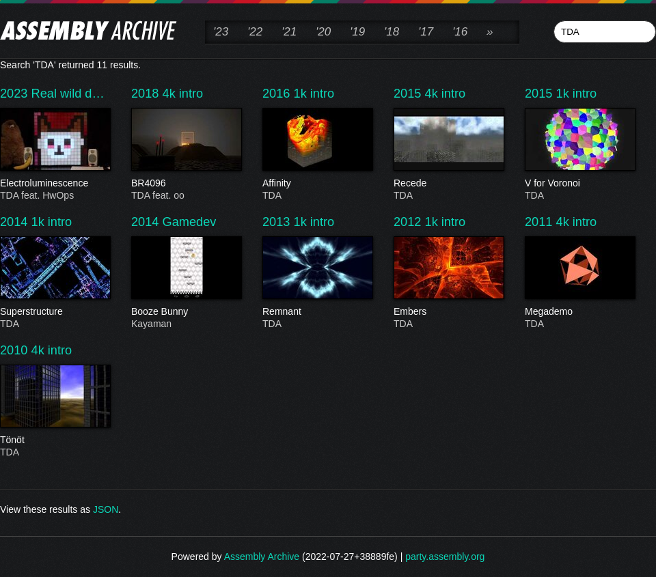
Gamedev (190, 222)
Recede (448, 183)
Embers (448, 312)
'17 (425, 31)
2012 (409, 222)
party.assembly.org (444, 556)
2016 (278, 93)
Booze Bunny (186, 312)
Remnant (317, 312)
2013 (278, 222)
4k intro (183, 93)
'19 (357, 31)
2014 (15, 222)
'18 (391, 31)
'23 (220, 31)
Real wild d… (68, 93)
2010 (15, 350)
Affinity (317, 183)
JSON (105, 509)
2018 (147, 93)
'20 (323, 31)
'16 (459, 31)
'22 (254, 31)
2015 (409, 93)
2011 (540, 222)
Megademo (579, 312)
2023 (15, 93)
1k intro (314, 93)
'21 (289, 31)
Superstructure (54, 312)
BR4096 (186, 183)
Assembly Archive (261, 556)
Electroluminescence (54, 183)
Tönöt (54, 440)
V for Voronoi (579, 183)
